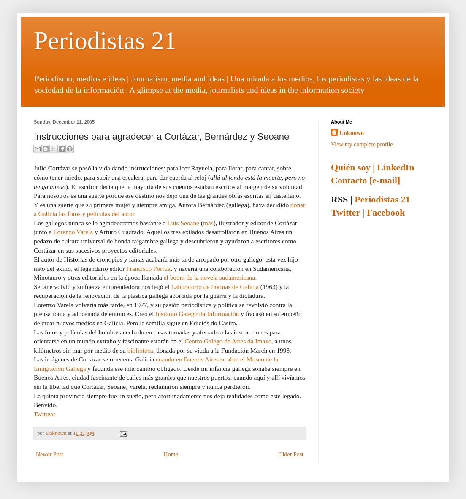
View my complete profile (362, 144)
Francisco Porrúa (148, 268)
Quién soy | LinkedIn (372, 167)
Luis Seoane (183, 223)
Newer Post (49, 454)
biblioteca (140, 350)
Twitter (345, 212)
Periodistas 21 (105, 40)
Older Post (291, 454)
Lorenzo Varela (73, 231)
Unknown (57, 433)
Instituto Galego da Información (197, 313)
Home (171, 454)
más (208, 223)
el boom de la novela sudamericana (209, 277)
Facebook (386, 212)
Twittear (44, 414)
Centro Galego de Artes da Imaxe (227, 341)
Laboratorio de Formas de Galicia (215, 286)
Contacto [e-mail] (365, 180)
